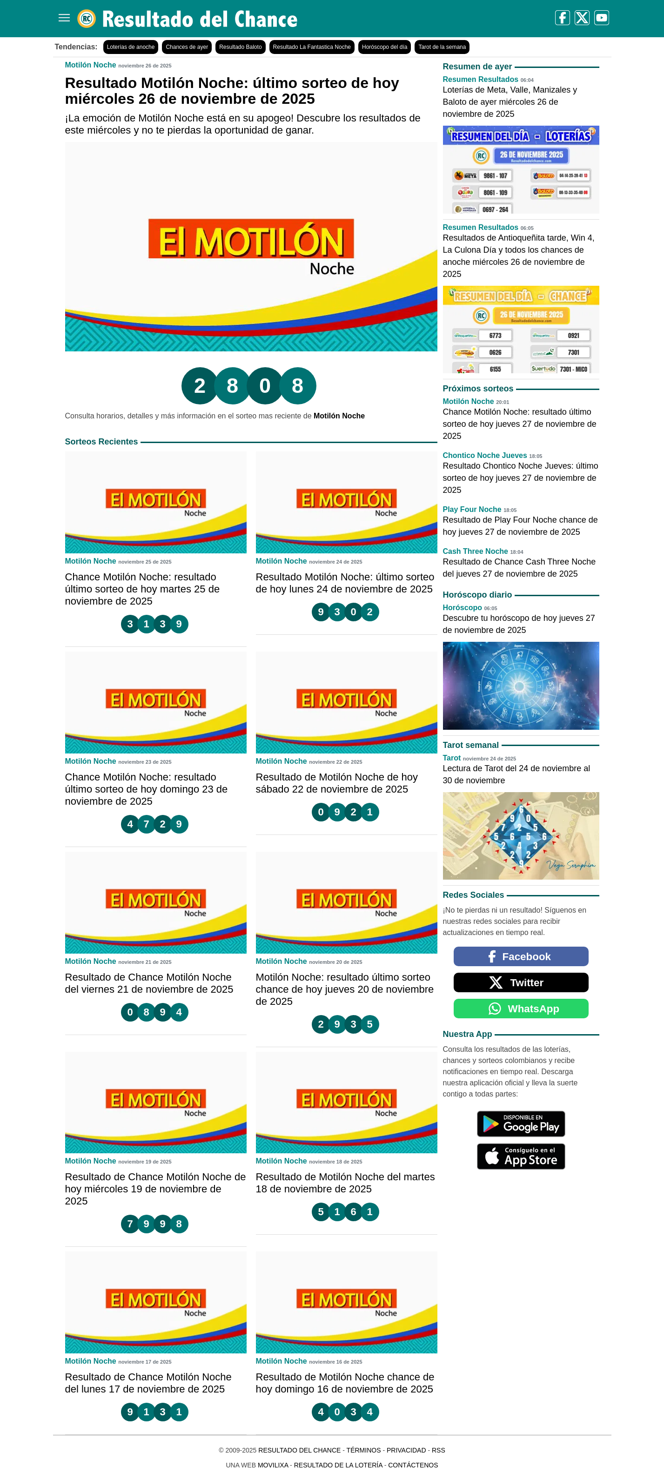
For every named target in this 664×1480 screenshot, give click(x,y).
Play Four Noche (472, 509)
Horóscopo (462, 608)
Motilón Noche (90, 65)
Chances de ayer (187, 47)
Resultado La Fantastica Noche (312, 47)
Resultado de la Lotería (338, 1465)
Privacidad (406, 1450)
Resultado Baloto (240, 47)
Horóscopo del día (384, 47)
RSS (438, 1450)
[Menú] (62, 14)
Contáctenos (413, 1465)
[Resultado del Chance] (187, 18)
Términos (364, 1450)
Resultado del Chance (299, 1450)
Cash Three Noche (475, 551)
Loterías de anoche (131, 47)
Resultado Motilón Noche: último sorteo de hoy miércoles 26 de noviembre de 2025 (232, 90)
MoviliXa (273, 1465)
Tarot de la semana (442, 47)
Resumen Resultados (481, 79)
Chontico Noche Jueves (485, 455)
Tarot (452, 758)
